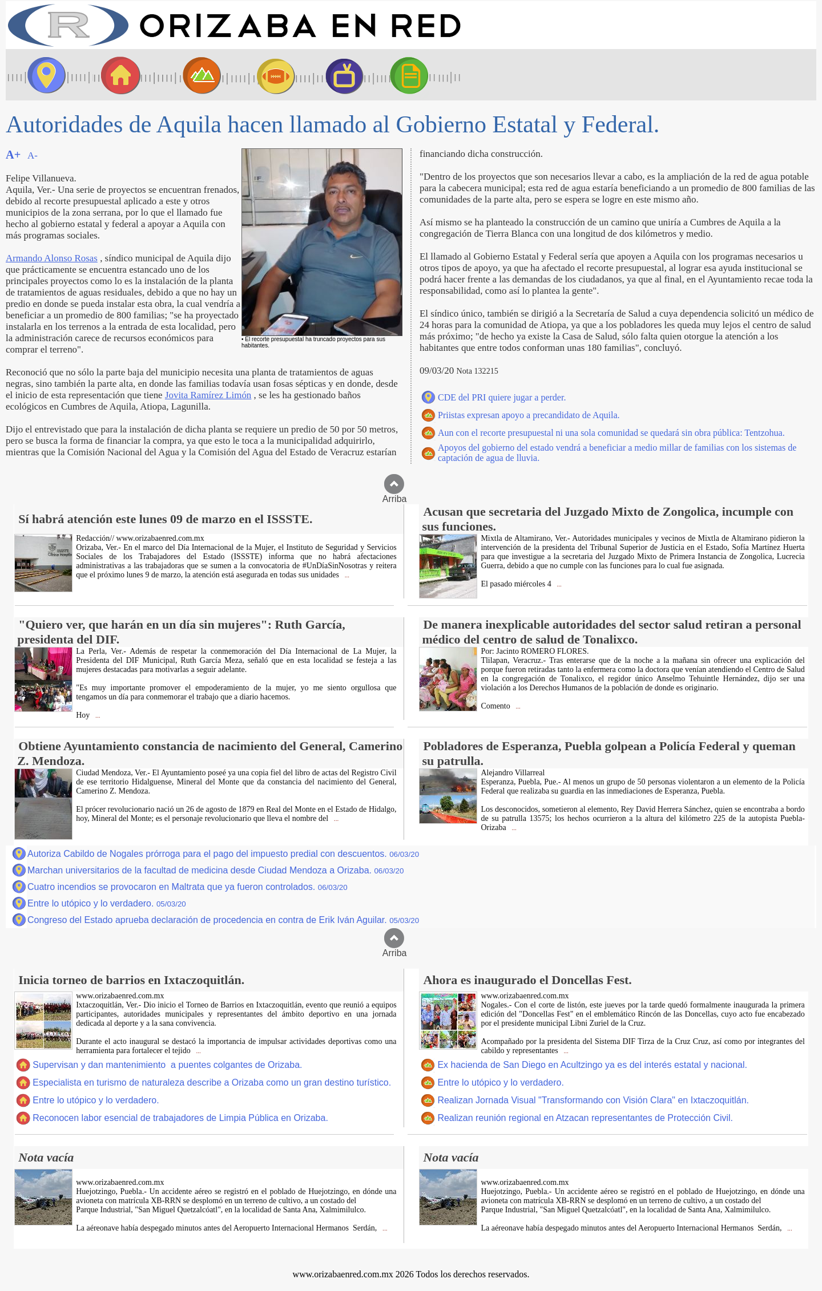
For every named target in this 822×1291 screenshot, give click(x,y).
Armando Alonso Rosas (52, 258)
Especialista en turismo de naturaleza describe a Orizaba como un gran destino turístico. (212, 1082)
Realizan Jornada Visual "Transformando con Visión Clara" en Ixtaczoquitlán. (593, 1100)
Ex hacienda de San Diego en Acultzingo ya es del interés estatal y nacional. (592, 1065)
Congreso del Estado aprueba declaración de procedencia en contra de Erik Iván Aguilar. (223, 920)
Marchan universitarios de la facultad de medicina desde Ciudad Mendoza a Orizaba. (215, 870)
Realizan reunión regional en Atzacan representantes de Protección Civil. (585, 1118)
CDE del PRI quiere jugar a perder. (502, 397)
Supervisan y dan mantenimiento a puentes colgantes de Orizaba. (167, 1065)
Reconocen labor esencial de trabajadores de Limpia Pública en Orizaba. (180, 1118)
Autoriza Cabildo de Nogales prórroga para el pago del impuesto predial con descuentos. (223, 854)
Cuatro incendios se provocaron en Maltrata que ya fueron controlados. (187, 887)
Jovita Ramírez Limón (208, 395)
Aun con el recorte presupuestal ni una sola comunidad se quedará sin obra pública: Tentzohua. (611, 433)
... (346, 575)
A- (32, 155)
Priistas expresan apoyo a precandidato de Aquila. (529, 415)
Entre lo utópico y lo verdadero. (106, 903)
